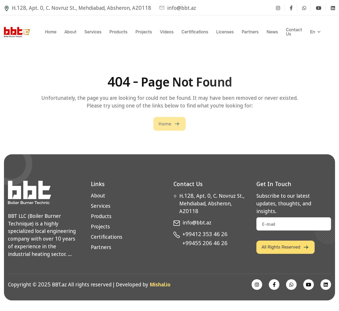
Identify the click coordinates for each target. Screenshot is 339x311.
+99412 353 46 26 (205, 234)
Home (50, 32)
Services (92, 32)
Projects (143, 32)
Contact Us (294, 32)
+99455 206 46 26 (205, 243)
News (272, 32)
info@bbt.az (177, 7)
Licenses (225, 32)
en (312, 32)
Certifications (194, 32)
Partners (250, 32)
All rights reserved (281, 247)
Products (118, 32)
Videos (166, 32)
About (70, 32)
